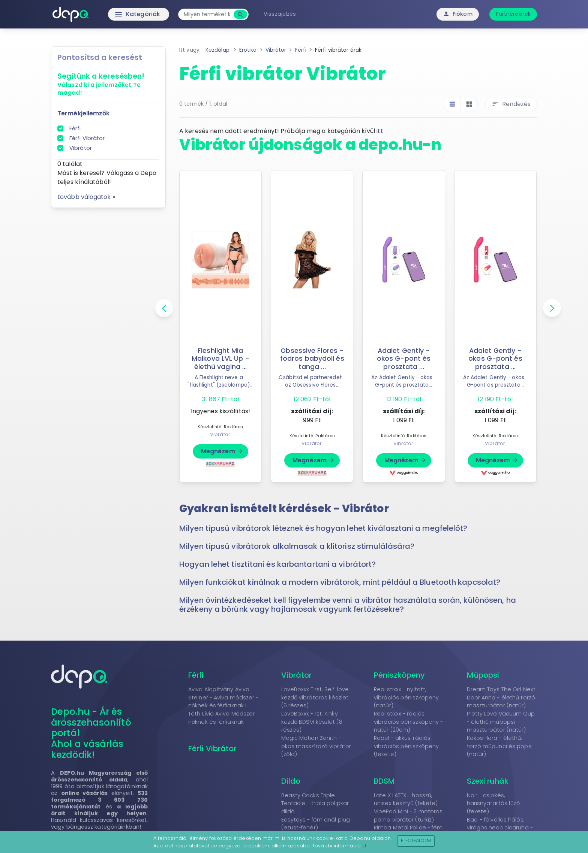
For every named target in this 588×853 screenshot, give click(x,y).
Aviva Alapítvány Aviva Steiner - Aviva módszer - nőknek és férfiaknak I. (223, 697)
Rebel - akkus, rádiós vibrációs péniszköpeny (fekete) (406, 746)
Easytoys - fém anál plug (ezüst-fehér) (315, 824)
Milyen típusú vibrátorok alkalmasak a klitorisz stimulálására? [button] (296, 546)
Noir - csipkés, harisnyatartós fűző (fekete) (493, 803)
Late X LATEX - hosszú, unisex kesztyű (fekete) (406, 799)
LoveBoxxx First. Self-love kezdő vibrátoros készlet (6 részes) (315, 697)
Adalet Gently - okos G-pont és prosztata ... (403, 358)
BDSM (384, 781)
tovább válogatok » (86, 197)
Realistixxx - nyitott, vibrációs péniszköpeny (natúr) (406, 697)
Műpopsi (483, 675)
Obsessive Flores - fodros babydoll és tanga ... (312, 358)
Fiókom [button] (457, 14)
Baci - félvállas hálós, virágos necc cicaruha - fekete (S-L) (500, 828)
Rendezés (511, 104)
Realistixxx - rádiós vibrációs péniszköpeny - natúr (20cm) (408, 721)
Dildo (291, 781)
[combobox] (207, 14)
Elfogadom (416, 840)
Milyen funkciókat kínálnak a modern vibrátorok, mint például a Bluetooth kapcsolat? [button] (339, 582)
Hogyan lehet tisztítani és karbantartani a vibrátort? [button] (277, 564)
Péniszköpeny (399, 675)
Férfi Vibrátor (87, 138)
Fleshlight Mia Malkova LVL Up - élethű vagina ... (220, 358)
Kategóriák (121, 14)
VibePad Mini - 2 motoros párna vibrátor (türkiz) (408, 815)
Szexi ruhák (488, 781)
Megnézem (222, 451)
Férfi (75, 128)
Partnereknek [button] (513, 14)
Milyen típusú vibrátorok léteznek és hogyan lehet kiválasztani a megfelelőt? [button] (323, 528)
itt (379, 131)
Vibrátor (80, 148)
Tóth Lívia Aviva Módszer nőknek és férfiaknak (221, 718)
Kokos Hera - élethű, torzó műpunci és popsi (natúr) (499, 746)
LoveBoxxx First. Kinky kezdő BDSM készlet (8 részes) (311, 721)
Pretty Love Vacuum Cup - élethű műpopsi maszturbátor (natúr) (501, 721)
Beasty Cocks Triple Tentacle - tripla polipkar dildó (315, 803)
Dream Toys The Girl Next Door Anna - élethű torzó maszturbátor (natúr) (501, 697)
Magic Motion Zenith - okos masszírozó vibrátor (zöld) (316, 746)
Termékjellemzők (83, 113)
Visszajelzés (280, 14)
